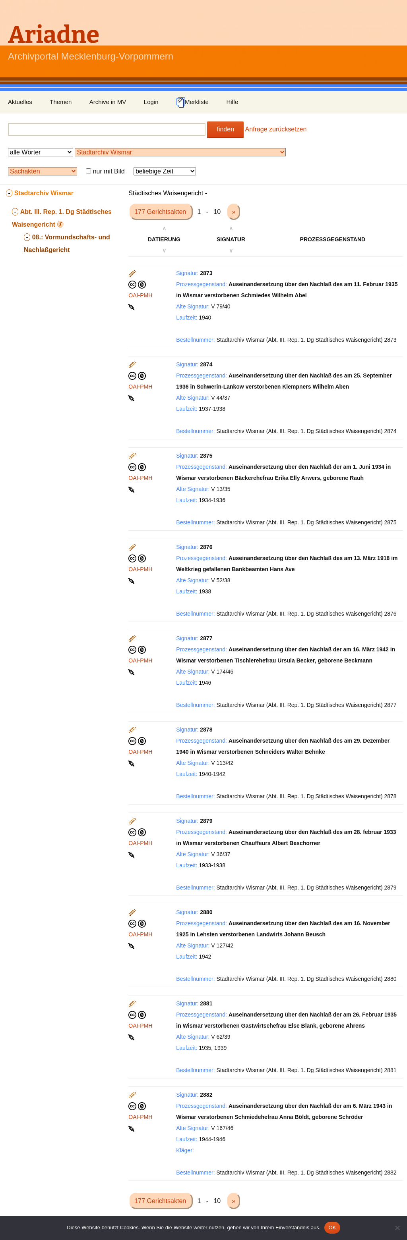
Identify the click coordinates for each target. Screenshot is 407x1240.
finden (225, 129)
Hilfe (232, 101)
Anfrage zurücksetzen (276, 129)
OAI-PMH (140, 295)
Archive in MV (107, 101)
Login (151, 101)
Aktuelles (20, 101)
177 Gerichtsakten (161, 211)
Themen (61, 101)
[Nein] (397, 1228)
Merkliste (192, 102)
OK (332, 1227)
